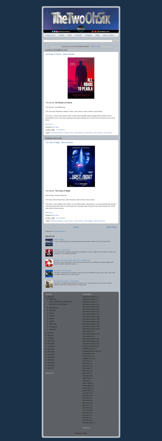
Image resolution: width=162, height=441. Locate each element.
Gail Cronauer (97, 133)
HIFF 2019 (86, 371)
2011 (49, 368)
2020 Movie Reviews (57, 133)
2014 (49, 360)
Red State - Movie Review (62, 250)
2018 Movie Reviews (89, 324)
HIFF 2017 (86, 366)
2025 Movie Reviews (89, 346)
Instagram (88, 35)
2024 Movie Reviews (89, 343)
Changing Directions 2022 (91, 351)
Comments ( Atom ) (60, 231)
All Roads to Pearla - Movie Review (60, 54)
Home (75, 227)
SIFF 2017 (86, 405)
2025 (49, 297)
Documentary (87, 353)
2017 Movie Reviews (89, 321)
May (50, 318)
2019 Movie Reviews (89, 326)
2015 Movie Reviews (89, 316)
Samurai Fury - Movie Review (58, 304)
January (52, 329)
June (51, 316)
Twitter (97, 35)
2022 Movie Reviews (89, 339)
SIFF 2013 (86, 395)
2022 (49, 338)
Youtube (61, 35)
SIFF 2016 (86, 403)
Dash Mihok (88, 133)
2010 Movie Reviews (89, 304)
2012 (49, 365)
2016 (49, 354)
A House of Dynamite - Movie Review (60, 301)
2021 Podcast (87, 336)
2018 (49, 349)
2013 (49, 362)
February (52, 326)
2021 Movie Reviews (89, 334)
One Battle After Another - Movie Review (66, 281)
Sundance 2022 (88, 422)
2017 (49, 352)
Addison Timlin (69, 133)
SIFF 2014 (86, 398)
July (50, 313)
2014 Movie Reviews (89, 314)
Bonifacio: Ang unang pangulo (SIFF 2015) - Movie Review (72, 260)
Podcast (85, 381)
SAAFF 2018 (87, 385)
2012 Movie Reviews (89, 309)
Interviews (86, 376)
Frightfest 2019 (87, 358)
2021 (49, 341)
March (51, 324)
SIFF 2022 (86, 415)
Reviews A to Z (50, 35)
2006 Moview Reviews (90, 297)
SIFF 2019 (86, 410)
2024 (49, 333)
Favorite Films (87, 356)
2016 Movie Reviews (89, 319)
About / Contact (108, 35)
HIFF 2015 (86, 361)
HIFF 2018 (86, 368)
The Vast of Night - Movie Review (59, 142)
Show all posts (95, 46)
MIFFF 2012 (87, 378)
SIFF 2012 (86, 393)
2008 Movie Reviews (89, 299)
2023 (49, 335)
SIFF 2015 (86, 400)
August (51, 310)
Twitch (69, 35)
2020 (49, 343)
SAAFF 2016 (87, 383)
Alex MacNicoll (79, 133)
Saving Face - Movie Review (62, 270)
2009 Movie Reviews (89, 302)
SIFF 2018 (86, 408)
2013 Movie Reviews (89, 311)
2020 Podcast (87, 331)
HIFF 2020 (86, 373)
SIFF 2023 (86, 418)
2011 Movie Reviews (89, 306)
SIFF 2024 (86, 420)
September (52, 308)
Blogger (84, 433)
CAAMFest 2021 (88, 348)
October (52, 299)
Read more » (49, 124)
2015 (49, 357)
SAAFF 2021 (87, 390)
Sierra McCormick (99, 221)
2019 (49, 346)
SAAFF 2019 (87, 388)
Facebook (78, 35)
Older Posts (111, 227)
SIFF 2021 (86, 413)
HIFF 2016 (86, 363)
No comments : (61, 130)
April (50, 321)
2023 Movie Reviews (89, 341)
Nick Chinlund (107, 133)
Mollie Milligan (88, 221)
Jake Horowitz (78, 221)
